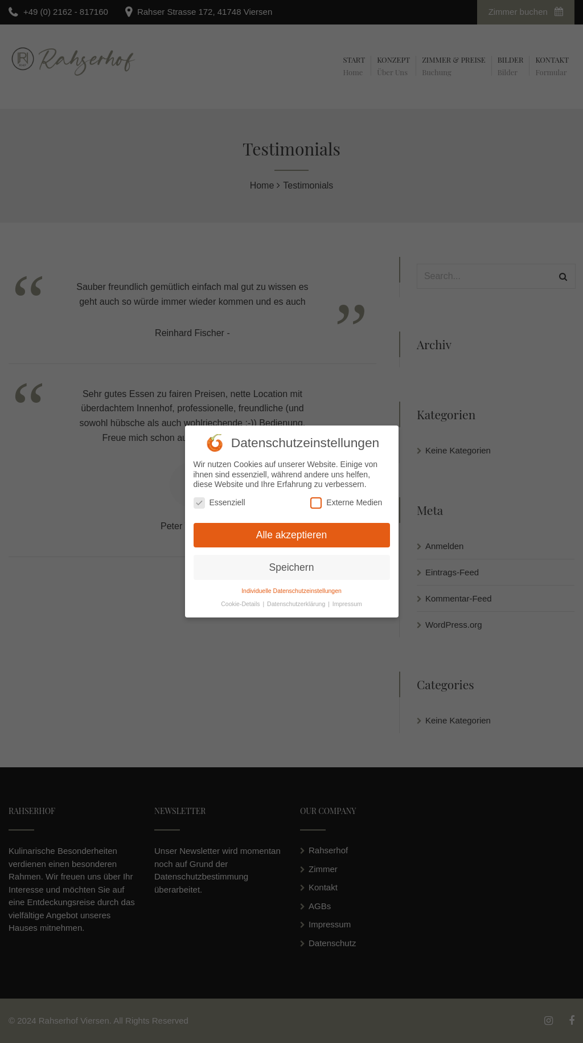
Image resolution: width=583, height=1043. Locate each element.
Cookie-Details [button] (241, 601)
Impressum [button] (347, 601)
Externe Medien (346, 499)
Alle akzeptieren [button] (291, 531)
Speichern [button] (291, 564)
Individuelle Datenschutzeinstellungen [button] (291, 587)
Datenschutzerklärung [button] (297, 601)
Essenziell (219, 499)
